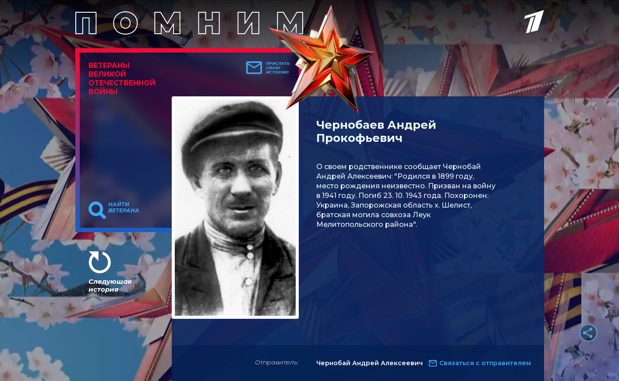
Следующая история (109, 285)
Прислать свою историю (278, 67)
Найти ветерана (123, 207)
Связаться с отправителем (485, 363)
